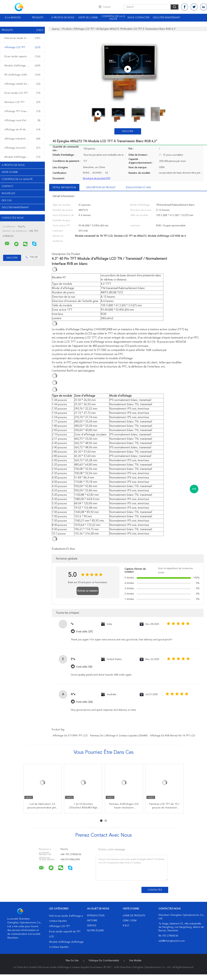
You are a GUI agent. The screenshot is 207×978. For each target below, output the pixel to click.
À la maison (12, 17)
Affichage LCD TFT (22, 47)
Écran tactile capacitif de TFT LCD (22, 56)
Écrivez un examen (87, 591)
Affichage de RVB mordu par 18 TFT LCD (172, 735)
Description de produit (101, 187)
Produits (37, 17)
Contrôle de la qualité (113, 17)
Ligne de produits (134, 915)
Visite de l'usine (88, 17)
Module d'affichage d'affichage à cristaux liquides (23, 65)
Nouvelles (8, 193)
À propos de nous (62, 17)
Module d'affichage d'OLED (22, 157)
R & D (126, 925)
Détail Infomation (64, 187)
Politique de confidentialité (104, 960)
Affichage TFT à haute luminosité (22, 111)
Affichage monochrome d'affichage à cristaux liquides (23, 148)
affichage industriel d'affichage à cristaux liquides (23, 138)
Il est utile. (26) (84, 701)
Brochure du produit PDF (96, 178)
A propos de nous (13, 165)
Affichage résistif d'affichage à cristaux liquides (23, 84)
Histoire (92, 920)
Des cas (7, 200)
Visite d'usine (10, 172)
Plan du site (72, 960)
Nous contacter (138, 17)
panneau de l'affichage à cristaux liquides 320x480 (118, 735)
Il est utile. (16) (84, 666)
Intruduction (95, 915)
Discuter (127, 131)
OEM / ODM (129, 920)
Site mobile (135, 960)
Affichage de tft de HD (22, 129)
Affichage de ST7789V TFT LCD (70, 735)
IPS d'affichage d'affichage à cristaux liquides (23, 75)
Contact (7, 186)
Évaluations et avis (138, 187)
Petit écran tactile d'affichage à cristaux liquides (23, 38)
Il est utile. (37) (84, 631)
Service (91, 925)
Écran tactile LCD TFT (22, 93)
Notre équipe (95, 930)
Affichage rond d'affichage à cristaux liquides (23, 120)
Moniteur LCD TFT (22, 102)
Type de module (62, 396)
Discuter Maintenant (166, 17)
